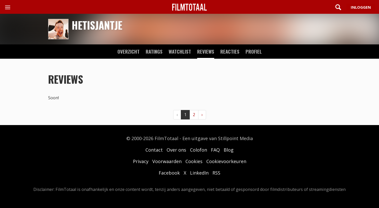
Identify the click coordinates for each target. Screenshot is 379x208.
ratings (154, 51)
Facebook (169, 173)
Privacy (140, 161)
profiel (254, 51)
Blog (229, 150)
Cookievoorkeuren (226, 161)
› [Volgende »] (202, 114)
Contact (154, 150)
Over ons (176, 150)
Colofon (198, 150)
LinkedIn (199, 173)
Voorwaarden (167, 161)
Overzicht (128, 51)
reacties (229, 51)
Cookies (193, 161)
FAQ (215, 150)
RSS (216, 173)
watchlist (180, 51)
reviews (205, 51)
